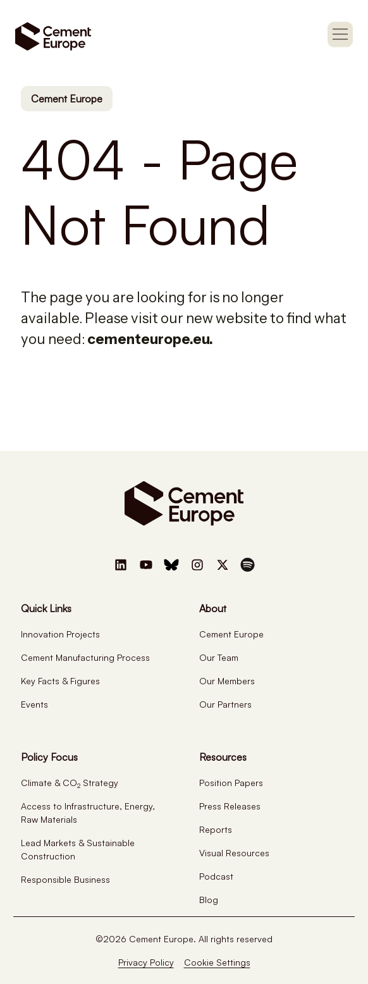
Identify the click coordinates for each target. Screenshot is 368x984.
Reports (215, 829)
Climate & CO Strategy (69, 782)
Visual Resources (234, 852)
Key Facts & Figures (60, 680)
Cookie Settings (217, 962)
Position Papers (231, 782)
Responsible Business (65, 879)
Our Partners (225, 704)
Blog (208, 899)
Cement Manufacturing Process (85, 657)
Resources (223, 757)
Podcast (216, 876)
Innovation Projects (60, 634)
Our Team (218, 657)
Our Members (227, 680)
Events (34, 704)
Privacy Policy (146, 962)
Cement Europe (66, 98)
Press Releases (230, 806)
